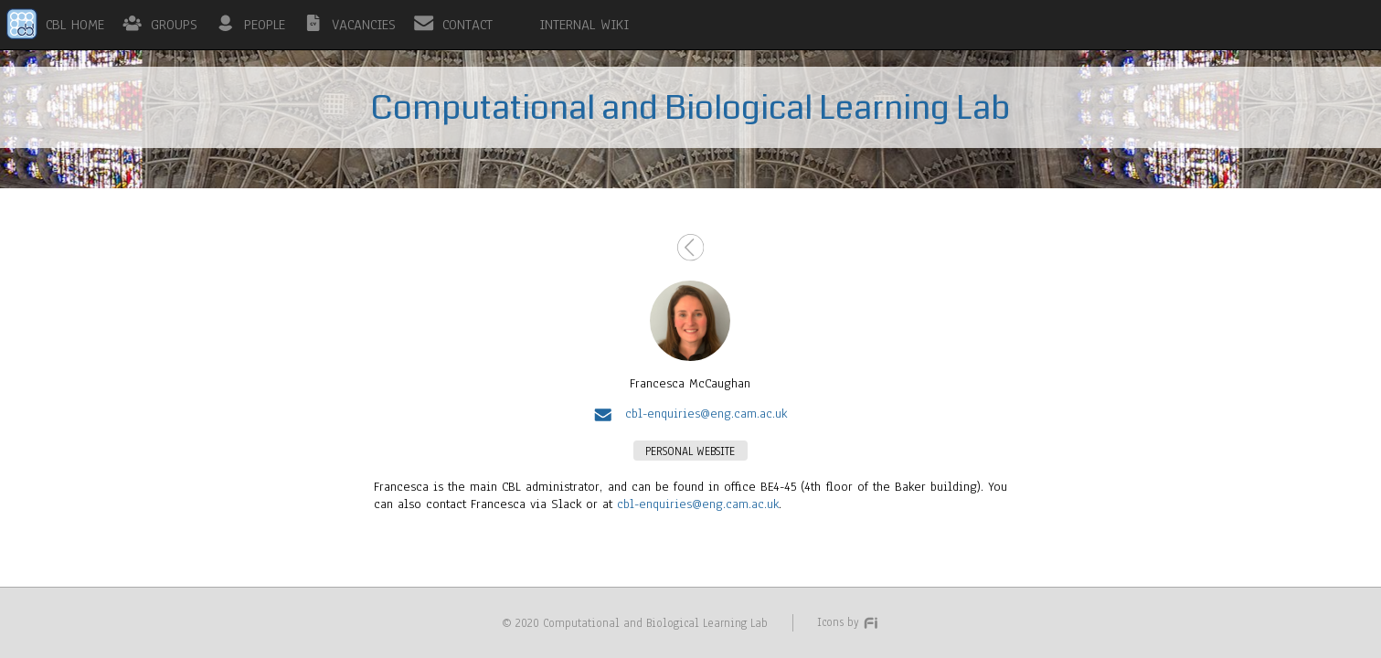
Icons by (848, 622)
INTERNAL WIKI (584, 25)
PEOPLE (264, 25)
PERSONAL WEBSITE (690, 451)
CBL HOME (75, 25)
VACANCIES (364, 25)
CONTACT (467, 25)
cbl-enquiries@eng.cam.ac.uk (698, 504)
